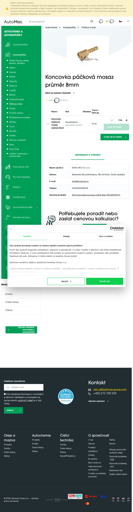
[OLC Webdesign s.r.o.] (57, 499)
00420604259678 (80, 188)
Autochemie (51, 27)
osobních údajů (25, 400)
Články (8, 310)
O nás (90, 440)
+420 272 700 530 (105, 393)
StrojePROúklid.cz (68, 456)
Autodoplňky (69, 27)
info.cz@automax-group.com (110, 389)
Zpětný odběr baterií (118, 474)
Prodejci (91, 447)
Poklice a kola (89, 27)
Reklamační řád (116, 470)
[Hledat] (92, 21)
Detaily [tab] (66, 236)
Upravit (66, 281)
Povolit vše (105, 281)
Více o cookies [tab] (106, 236)
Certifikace (93, 451)
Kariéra (112, 443)
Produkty (8, 444)
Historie (91, 443)
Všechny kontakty (96, 401)
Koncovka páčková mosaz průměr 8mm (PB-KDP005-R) (96, 195)
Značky (9, 294)
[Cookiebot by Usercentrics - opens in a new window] (112, 229)
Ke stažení (92, 459)
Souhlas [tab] (27, 236)
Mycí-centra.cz (94, 463)
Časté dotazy (12, 302)
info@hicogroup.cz (80, 181)
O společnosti (98, 435)
